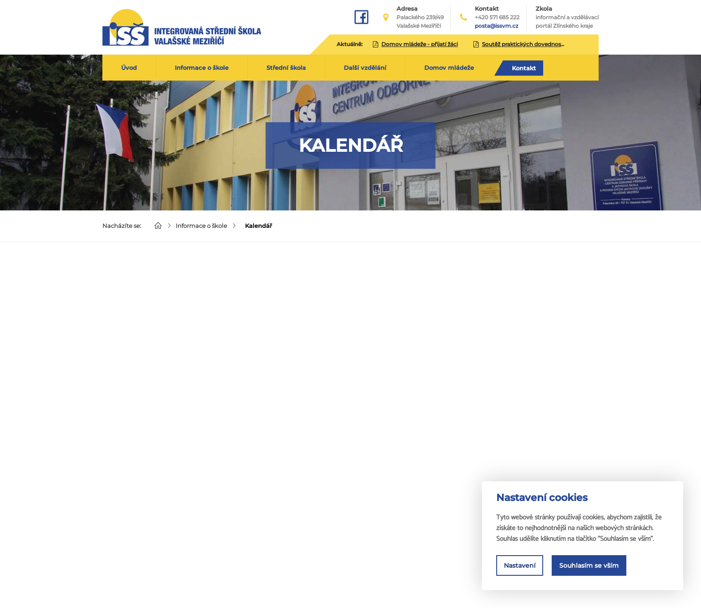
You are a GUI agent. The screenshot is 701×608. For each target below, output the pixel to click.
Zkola (567, 17)
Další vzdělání (365, 67)
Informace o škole (201, 67)
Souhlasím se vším (589, 565)
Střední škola (286, 67)
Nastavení (520, 565)
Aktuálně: (350, 44)
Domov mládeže (449, 67)
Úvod (129, 67)
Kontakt (524, 68)
